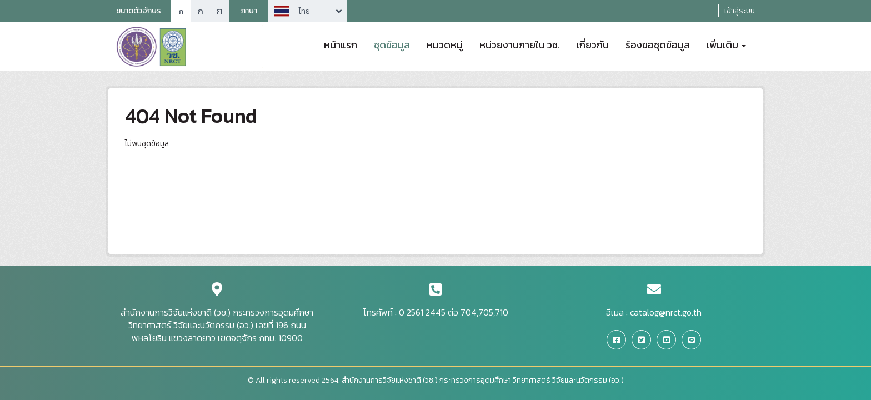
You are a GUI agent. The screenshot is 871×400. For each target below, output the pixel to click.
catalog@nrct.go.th (666, 312)
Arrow (307, 11)
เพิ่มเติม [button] (726, 44)
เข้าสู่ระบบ (739, 11)
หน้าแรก (340, 44)
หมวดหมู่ (445, 44)
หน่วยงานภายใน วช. (519, 44)
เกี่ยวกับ (593, 44)
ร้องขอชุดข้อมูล (657, 44)
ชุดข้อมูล (392, 44)
